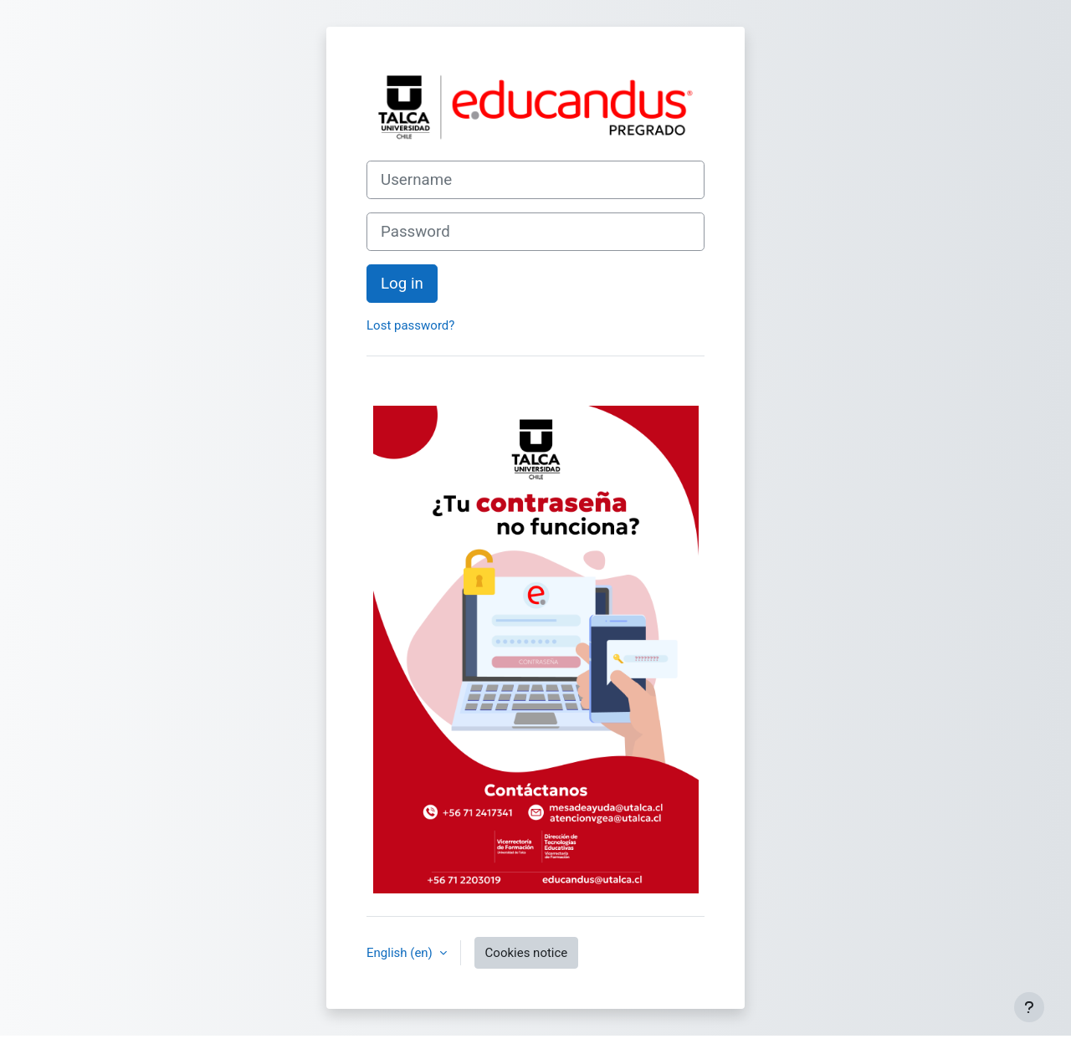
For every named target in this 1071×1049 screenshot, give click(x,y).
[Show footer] (1029, 1007)
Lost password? (410, 325)
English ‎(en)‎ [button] (401, 952)
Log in (402, 283)
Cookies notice (526, 952)
